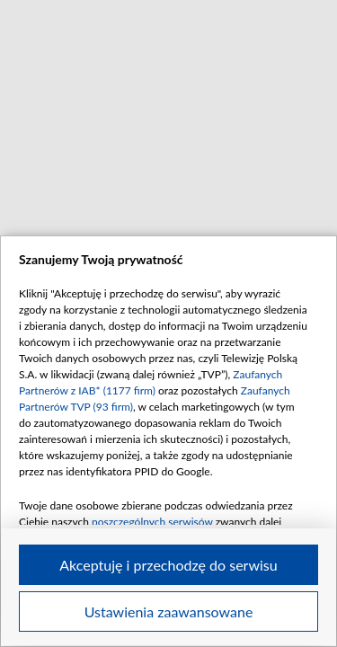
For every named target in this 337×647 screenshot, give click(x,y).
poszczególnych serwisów (152, 521)
